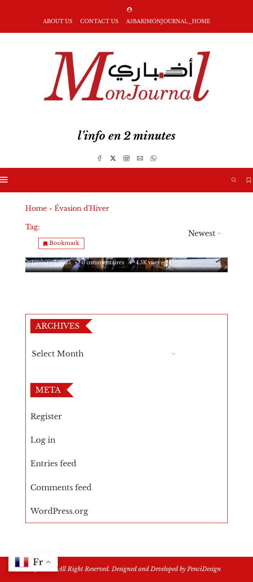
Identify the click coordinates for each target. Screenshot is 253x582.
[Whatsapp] (153, 158)
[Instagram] (126, 158)
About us (58, 21)
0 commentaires (102, 262)
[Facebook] (99, 158)
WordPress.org (59, 511)
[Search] (234, 180)
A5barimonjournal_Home (168, 21)
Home (36, 208)
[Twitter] (113, 158)
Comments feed (61, 487)
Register (46, 416)
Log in (42, 440)
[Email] (140, 158)
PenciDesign (204, 569)
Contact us (99, 21)
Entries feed (53, 463)
